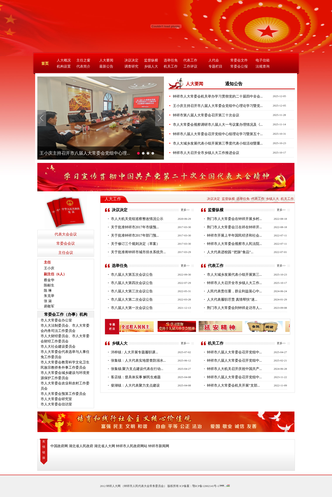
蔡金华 (49, 280)
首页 (45, 63)
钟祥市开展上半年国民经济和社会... (234, 235)
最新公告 (106, 66)
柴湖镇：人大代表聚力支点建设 (135, 385)
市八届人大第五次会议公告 (132, 274)
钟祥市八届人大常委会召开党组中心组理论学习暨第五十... (218, 134)
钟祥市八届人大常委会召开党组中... (234, 352)
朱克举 (49, 296)
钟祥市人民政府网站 (131, 446)
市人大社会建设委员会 (58, 346)
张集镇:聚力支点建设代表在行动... (137, 369)
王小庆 (49, 268)
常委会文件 (239, 60)
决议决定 (131, 60)
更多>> (185, 209)
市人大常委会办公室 (56, 320)
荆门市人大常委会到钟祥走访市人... (234, 308)
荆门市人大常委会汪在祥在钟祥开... (234, 227)
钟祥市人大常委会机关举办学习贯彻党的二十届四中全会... (218, 96)
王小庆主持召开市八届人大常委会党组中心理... (85, 153)
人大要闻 (106, 60)
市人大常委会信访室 (56, 404)
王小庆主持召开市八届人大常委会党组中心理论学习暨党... (218, 106)
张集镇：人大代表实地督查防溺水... (138, 360)
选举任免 (171, 60)
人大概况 (64, 60)
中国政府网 (59, 446)
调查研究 (131, 66)
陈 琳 (48, 290)
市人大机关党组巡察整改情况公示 (137, 219)
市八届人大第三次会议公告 (132, 291)
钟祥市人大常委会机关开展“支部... (233, 385)
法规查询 (263, 66)
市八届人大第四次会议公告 (132, 283)
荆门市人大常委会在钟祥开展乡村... (234, 219)
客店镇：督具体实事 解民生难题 (136, 377)
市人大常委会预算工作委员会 (63, 394)
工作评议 (190, 66)
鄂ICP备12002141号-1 (205, 486)
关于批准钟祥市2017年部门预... (135, 235)
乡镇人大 (151, 66)
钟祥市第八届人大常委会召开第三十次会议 (206, 115)
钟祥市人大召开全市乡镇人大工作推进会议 (206, 153)
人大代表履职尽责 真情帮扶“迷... (232, 299)
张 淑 (48, 301)
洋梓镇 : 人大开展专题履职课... (134, 352)
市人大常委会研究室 (56, 399)
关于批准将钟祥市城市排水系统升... (138, 252)
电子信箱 (263, 60)
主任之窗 (83, 60)
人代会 (213, 60)
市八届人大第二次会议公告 (132, 299)
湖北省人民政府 (81, 446)
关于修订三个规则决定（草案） (135, 244)
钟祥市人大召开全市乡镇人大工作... (234, 283)
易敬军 (49, 306)
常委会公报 (239, 66)
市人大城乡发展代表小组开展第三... (234, 274)
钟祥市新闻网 (158, 446)
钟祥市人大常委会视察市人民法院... (234, 244)
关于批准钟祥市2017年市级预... (135, 227)
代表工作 (190, 60)
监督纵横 (151, 60)
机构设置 (64, 66)
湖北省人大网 (104, 446)
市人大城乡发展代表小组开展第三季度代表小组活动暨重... (218, 143)
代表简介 (83, 66)
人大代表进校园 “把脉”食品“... (230, 252)
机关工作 (171, 66)
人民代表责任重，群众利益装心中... (234, 291)
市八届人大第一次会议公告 (132, 308)
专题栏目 (215, 66)
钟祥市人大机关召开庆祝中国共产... (234, 369)
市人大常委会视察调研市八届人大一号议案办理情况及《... (218, 124)
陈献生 (49, 285)
